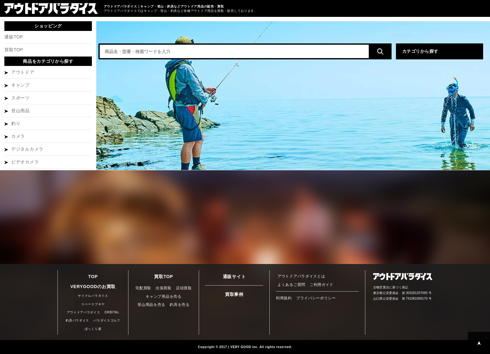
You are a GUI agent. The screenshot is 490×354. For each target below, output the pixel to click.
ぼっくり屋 (93, 329)
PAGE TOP (479, 343)
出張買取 (164, 288)
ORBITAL (112, 312)
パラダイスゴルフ (106, 320)
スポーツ (20, 97)
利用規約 (284, 298)
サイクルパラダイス (93, 295)
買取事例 (234, 294)
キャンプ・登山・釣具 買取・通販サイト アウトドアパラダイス (51, 8)
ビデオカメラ (25, 161)
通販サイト (234, 276)
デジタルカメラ (27, 149)
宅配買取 (143, 288)
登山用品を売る (151, 304)
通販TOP (13, 36)
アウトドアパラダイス (83, 312)
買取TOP (13, 49)
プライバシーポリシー (316, 298)
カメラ (18, 136)
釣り (15, 123)
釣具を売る (180, 304)
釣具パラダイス (77, 320)
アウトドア (22, 72)
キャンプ (20, 84)
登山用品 (20, 110)
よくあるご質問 (291, 284)
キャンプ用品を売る (163, 296)
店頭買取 (184, 288)
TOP (93, 276)
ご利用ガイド (321, 284)
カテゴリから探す (420, 51)
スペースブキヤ (93, 304)
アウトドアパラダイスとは (301, 276)
